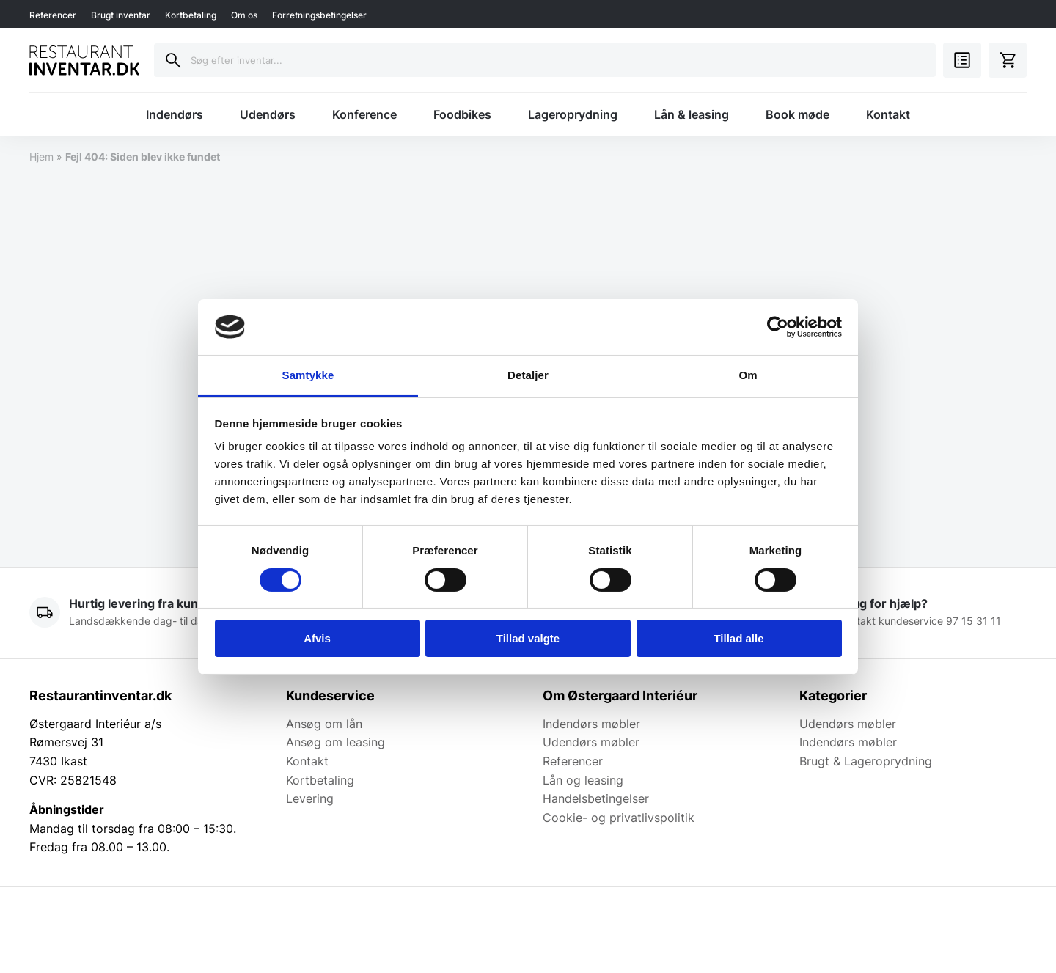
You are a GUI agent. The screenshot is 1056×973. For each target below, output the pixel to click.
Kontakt (888, 114)
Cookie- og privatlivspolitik (618, 817)
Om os (244, 15)
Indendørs (174, 114)
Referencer (52, 15)
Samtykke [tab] (308, 375)
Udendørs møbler (591, 742)
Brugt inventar (120, 15)
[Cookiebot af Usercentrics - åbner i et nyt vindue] (778, 327)
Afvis (317, 638)
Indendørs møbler (591, 723)
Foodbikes (462, 114)
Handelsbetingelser (596, 798)
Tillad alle (738, 638)
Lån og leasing (583, 780)
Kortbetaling (190, 15)
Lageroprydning (572, 114)
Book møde (797, 114)
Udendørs (268, 114)
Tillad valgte (528, 638)
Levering (310, 798)
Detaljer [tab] (528, 375)
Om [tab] (747, 375)
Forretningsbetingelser (319, 15)
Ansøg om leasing (335, 742)
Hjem (41, 156)
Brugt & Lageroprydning (865, 761)
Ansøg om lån (324, 723)
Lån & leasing (691, 114)
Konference (364, 114)
